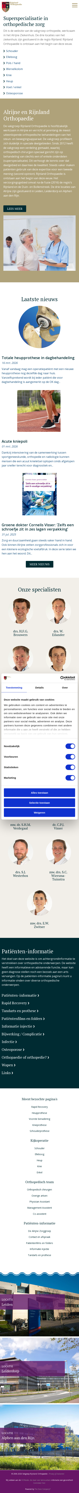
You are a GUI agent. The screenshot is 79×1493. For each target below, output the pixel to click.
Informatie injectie (39, 1249)
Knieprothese (39, 1125)
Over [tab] (65, 687)
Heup (39, 1160)
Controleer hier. (39, 1483)
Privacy (51, 1474)
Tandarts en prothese (39, 1255)
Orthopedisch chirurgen (39, 1189)
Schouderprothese (39, 1131)
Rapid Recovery (39, 1106)
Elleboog (39, 1154)
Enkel (39, 1172)
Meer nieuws (40, 564)
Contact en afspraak (39, 1237)
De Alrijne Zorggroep (39, 1231)
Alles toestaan (39, 792)
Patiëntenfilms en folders (39, 1243)
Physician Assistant (40, 1201)
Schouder (39, 1148)
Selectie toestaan (39, 802)
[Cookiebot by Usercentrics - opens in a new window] (60, 678)
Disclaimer (60, 1474)
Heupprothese (39, 1113)
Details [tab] (39, 687)
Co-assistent (39, 1213)
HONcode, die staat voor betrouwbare (36, 1480)
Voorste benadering (39, 1118)
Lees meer (14, 209)
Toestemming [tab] (14, 687)
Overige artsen (39, 1195)
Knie (39, 1166)
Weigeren (39, 812)
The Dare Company (42, 1489)
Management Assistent (39, 1207)
